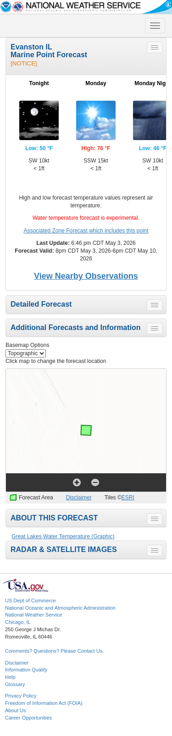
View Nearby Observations (86, 276)
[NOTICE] (24, 63)
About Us (15, 710)
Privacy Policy (20, 695)
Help (10, 677)
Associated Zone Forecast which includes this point (85, 230)
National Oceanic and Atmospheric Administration (60, 608)
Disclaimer (79, 497)
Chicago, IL (18, 622)
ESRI (128, 497)
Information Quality (26, 669)
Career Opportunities (28, 717)
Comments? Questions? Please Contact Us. (54, 651)
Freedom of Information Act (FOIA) (44, 703)
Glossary (15, 684)
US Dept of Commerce (30, 600)
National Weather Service (33, 614)
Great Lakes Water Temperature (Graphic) (62, 536)
